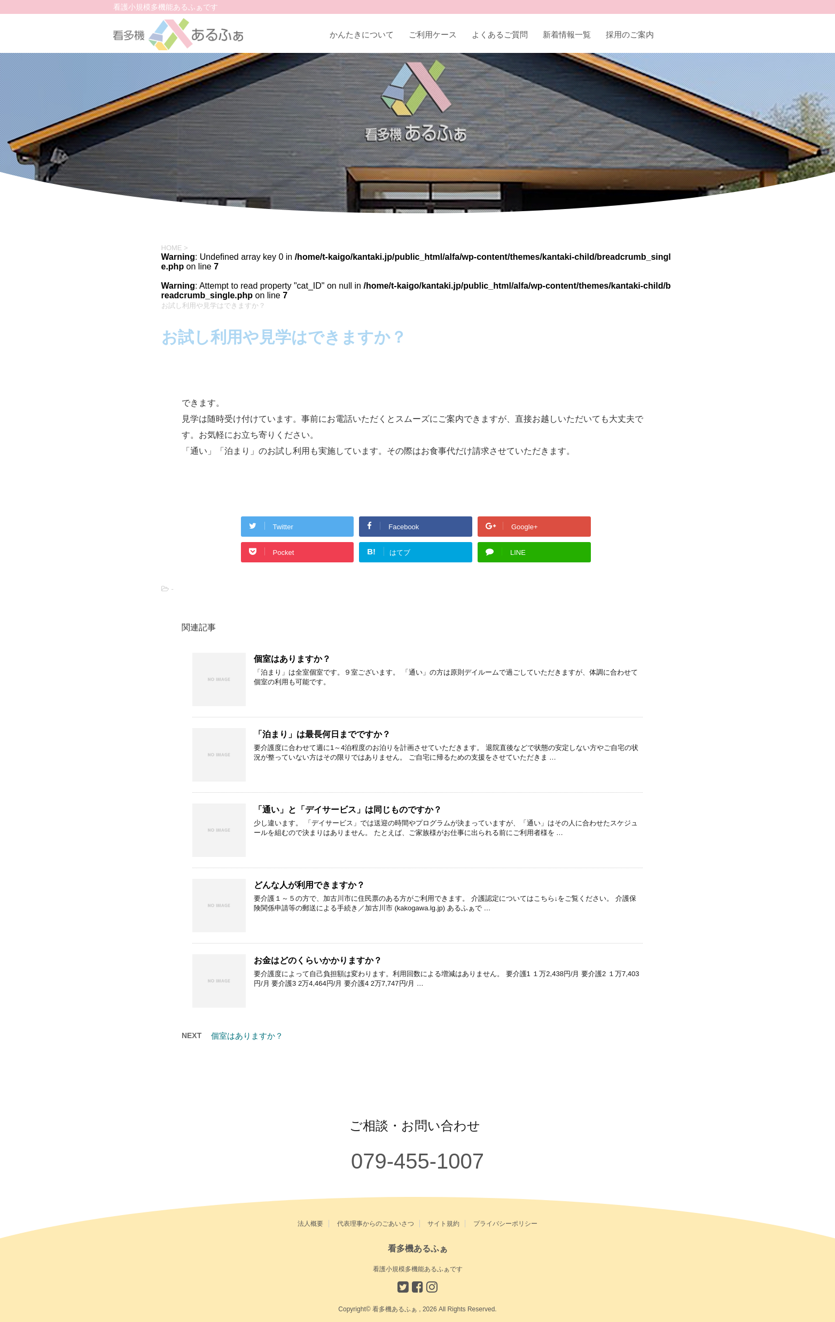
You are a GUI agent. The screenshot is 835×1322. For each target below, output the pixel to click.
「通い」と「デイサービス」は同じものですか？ (348, 809)
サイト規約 (443, 1223)
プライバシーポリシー (505, 1223)
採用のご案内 (630, 34)
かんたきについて (362, 34)
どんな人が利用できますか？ (309, 885)
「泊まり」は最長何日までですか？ (322, 734)
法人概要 (310, 1223)
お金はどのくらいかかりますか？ (318, 960)
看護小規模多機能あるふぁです (418, 1269)
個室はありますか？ (292, 658)
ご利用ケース (433, 34)
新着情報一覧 (567, 34)
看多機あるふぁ (418, 1248)
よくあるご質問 (500, 34)
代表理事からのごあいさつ (375, 1223)
